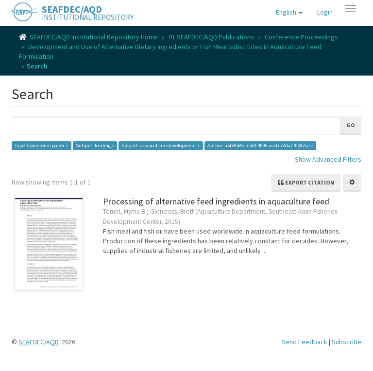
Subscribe (346, 341)
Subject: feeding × (95, 145)
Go (350, 125)
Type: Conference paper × (41, 145)
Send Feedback (304, 341)
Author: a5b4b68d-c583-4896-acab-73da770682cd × (260, 145)
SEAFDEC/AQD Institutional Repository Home (94, 37)
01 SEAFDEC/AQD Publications (211, 37)
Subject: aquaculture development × (160, 145)
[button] (289, 12)
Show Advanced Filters (328, 159)
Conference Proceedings (301, 37)
